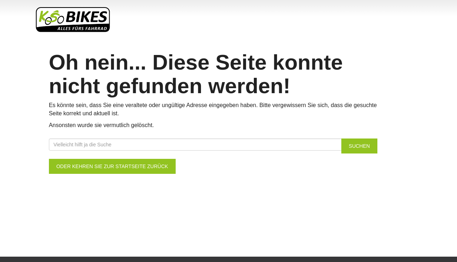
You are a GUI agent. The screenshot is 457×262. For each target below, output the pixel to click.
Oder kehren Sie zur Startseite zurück (112, 166)
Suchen (359, 146)
